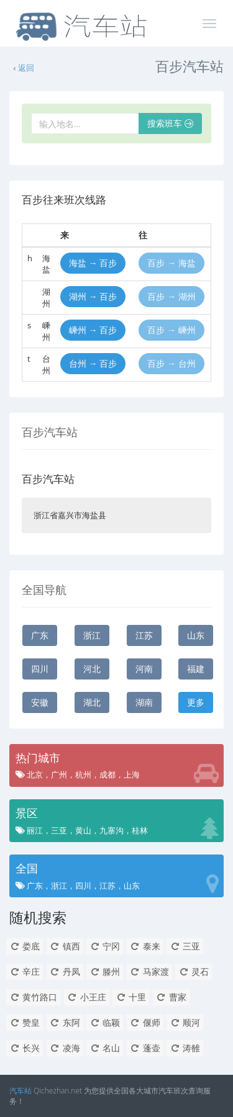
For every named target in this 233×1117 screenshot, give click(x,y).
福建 (195, 669)
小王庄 (86, 997)
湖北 (92, 702)
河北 (92, 669)
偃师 (145, 1022)
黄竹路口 (33, 997)
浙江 (92, 635)
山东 (195, 635)
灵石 (193, 971)
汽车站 (20, 1090)
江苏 (144, 635)
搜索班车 (170, 123)
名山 (104, 1048)
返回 (23, 67)
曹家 (171, 997)
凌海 (65, 1048)
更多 (195, 702)
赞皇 (24, 1022)
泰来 (145, 946)
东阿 (65, 1022)
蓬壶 (145, 1048)
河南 (144, 669)
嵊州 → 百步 (93, 330)
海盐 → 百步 (93, 263)
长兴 (24, 1048)
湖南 (144, 702)
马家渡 (149, 971)
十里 (131, 997)
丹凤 (65, 971)
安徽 (39, 702)
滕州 (104, 971)
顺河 (185, 1022)
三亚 (185, 946)
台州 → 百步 (93, 363)
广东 (39, 635)
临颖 (104, 1022)
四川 (39, 669)
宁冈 (104, 946)
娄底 (24, 946)
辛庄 (24, 971)
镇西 (65, 946)
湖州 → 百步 (93, 296)
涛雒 (185, 1048)
